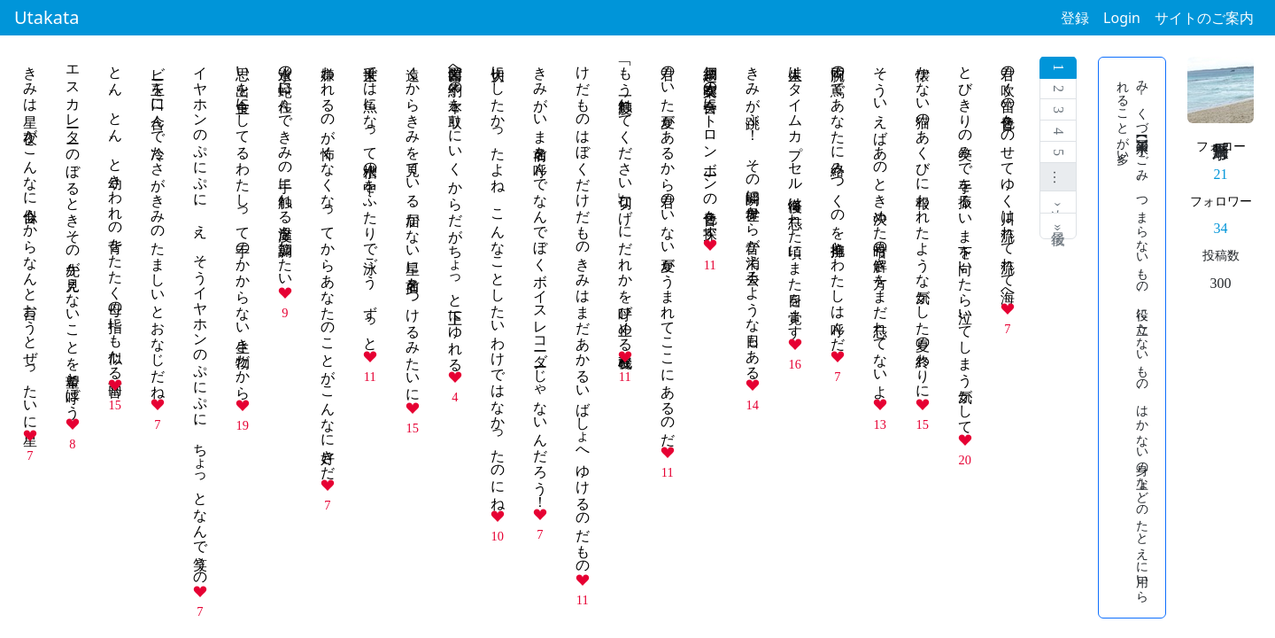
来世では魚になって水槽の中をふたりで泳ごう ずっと (370, 200)
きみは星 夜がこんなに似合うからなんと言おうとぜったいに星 (30, 240)
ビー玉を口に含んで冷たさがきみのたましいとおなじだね (158, 224)
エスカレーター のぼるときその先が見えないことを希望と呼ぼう (73, 234)
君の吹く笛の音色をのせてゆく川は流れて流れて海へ (1008, 176)
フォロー (1221, 146)
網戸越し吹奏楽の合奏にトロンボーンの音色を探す (710, 144)
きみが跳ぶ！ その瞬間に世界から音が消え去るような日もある (753, 214)
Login (1121, 17)
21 (1221, 174)
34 (1221, 228)
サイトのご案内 (1204, 17)
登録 (1075, 17)
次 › (1058, 202)
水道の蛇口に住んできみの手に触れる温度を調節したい (285, 168)
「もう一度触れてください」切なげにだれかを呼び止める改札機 (625, 200)
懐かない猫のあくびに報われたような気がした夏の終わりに (923, 224)
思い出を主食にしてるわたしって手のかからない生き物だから (243, 225)
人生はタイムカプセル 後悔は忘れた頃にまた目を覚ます (795, 194)
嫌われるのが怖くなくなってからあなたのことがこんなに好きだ (328, 264)
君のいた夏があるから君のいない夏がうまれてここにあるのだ (668, 248)
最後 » (1058, 226)
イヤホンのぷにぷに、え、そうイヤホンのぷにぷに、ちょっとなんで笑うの (200, 318)
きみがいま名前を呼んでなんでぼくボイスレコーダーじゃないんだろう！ (540, 279)
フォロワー (1221, 201)
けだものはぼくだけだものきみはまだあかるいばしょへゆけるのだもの (583, 312)
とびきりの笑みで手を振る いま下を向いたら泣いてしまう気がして (965, 242)
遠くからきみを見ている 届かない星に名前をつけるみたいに (413, 226)
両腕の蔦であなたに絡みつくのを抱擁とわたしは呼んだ (838, 200)
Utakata (46, 17)
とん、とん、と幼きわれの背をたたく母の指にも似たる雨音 (115, 214)
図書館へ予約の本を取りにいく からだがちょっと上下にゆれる (455, 210)
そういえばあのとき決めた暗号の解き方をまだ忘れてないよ (880, 224)
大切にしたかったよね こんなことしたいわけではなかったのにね (498, 280)
